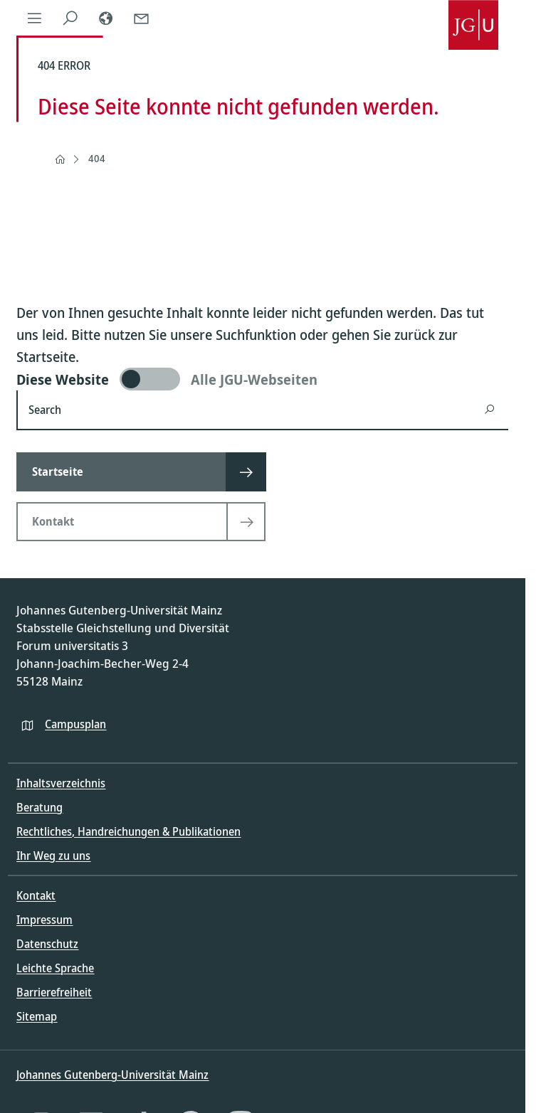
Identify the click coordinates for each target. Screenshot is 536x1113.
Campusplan (75, 724)
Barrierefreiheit (54, 992)
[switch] (262, 379)
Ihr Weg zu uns (53, 855)
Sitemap (36, 1016)
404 (96, 158)
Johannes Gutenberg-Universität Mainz (112, 1074)
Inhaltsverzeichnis (60, 783)
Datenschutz (47, 944)
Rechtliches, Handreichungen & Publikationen (128, 831)
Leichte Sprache (55, 968)
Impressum (44, 919)
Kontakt (36, 895)
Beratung (39, 807)
